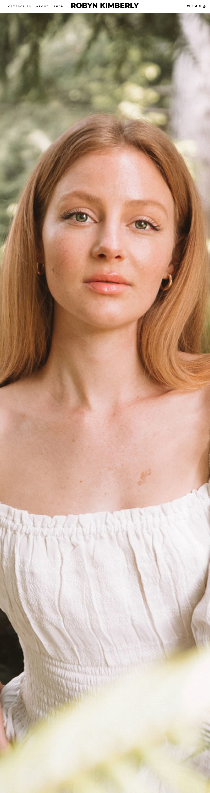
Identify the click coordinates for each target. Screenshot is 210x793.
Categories (19, 6)
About (42, 6)
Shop (59, 6)
